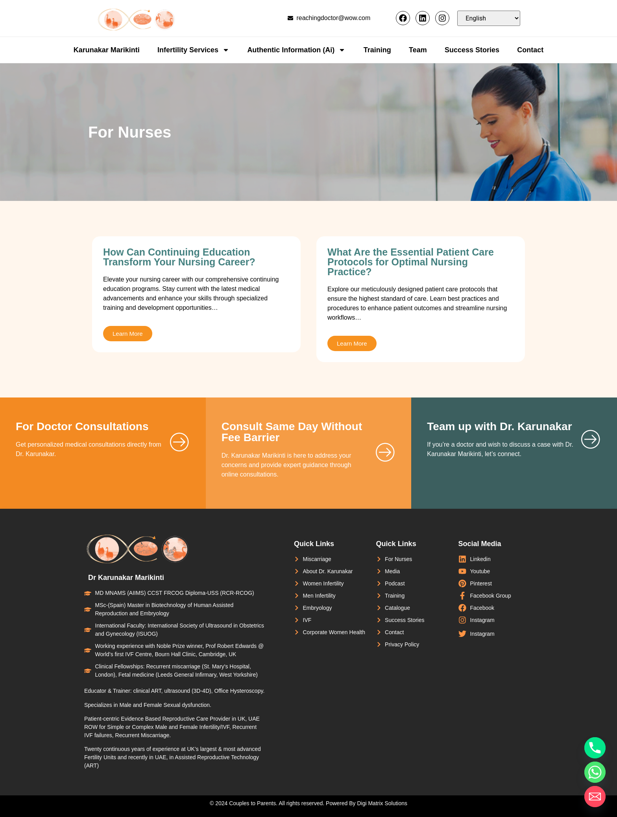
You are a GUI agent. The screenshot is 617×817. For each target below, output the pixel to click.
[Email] (595, 796)
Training (377, 50)
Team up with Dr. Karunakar (499, 426)
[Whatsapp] (595, 772)
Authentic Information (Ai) (296, 49)
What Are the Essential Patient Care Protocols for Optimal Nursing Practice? (410, 262)
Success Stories (472, 50)
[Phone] (595, 747)
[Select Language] (488, 18)
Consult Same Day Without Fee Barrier (292, 431)
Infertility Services (193, 49)
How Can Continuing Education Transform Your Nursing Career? (179, 257)
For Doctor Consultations (82, 426)
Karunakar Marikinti (107, 50)
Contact (530, 50)
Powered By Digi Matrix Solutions (366, 803)
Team (418, 50)
